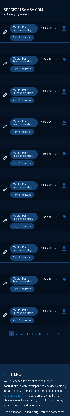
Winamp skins (12, 395)
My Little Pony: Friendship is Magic (23, 29)
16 (46, 333)
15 (40, 333)
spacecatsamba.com (23, 9)
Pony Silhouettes (22, 37)
